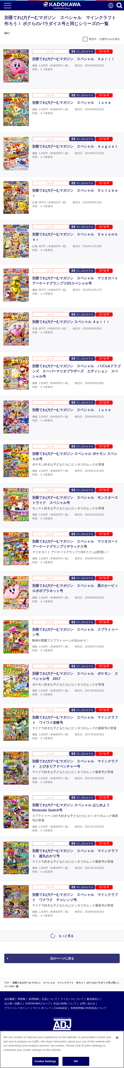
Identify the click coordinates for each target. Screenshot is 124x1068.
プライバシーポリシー (17, 1008)
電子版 (104, 51)
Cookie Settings (45, 1061)
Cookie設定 (60, 1008)
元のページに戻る (62, 958)
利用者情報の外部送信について (89, 1008)
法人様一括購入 (13, 1003)
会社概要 (9, 999)
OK (76, 1061)
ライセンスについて (72, 999)
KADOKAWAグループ (37, 1003)
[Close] (117, 1038)
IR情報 (21, 999)
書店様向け (93, 999)
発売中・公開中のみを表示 (104, 39)
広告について (49, 999)
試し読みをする (82, 51)
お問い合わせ (87, 1003)
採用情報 (34, 999)
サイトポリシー (42, 1008)
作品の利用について (65, 1003)
